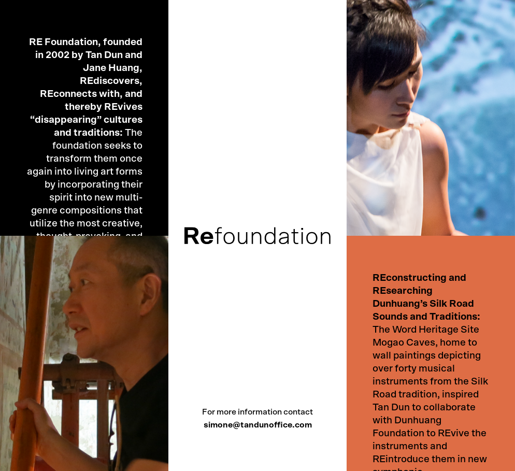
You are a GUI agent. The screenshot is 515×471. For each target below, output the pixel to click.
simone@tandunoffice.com (258, 425)
